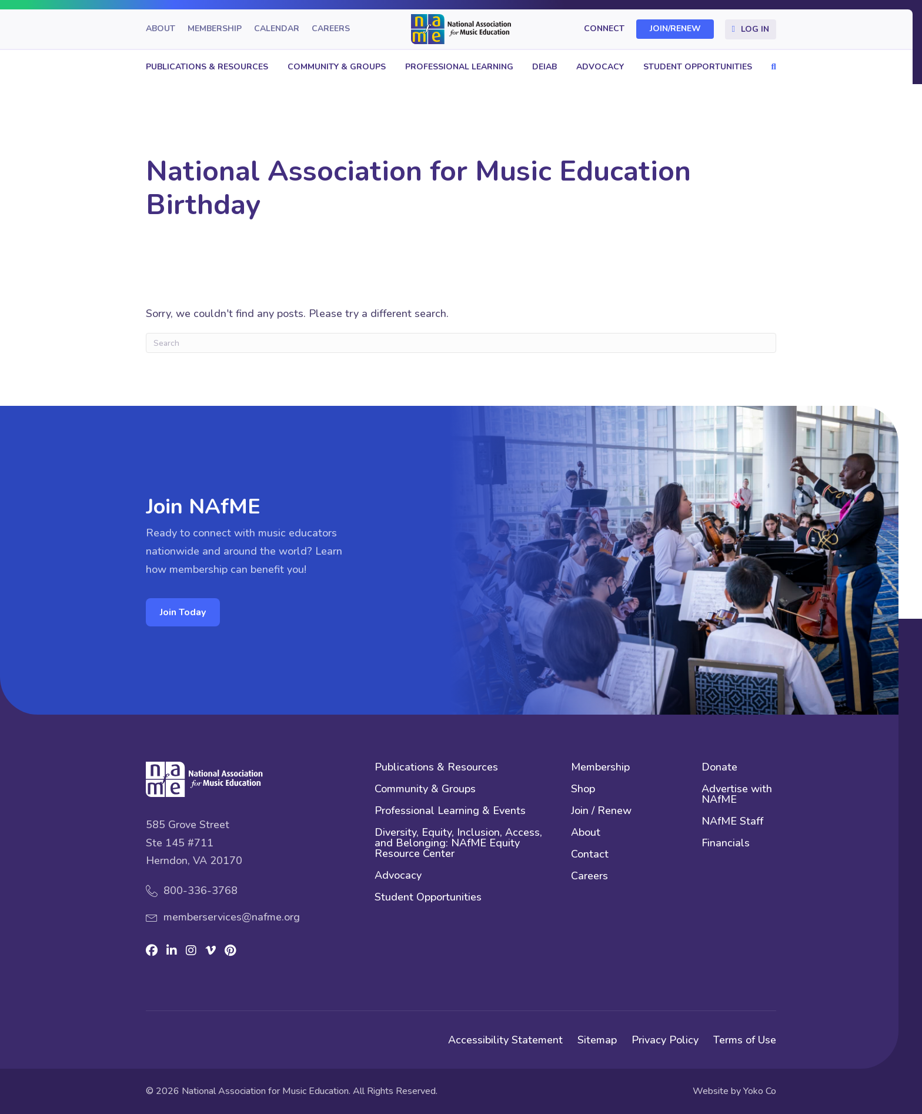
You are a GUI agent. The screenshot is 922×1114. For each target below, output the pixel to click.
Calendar (276, 29)
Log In (755, 29)
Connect (604, 29)
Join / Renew (601, 811)
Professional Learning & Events (450, 811)
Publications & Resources (207, 66)
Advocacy (600, 66)
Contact (590, 855)
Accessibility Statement (505, 1040)
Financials (725, 844)
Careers (331, 29)
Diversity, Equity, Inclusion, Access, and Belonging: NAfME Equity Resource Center (458, 843)
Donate (719, 768)
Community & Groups (337, 66)
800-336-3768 (200, 890)
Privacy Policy (665, 1040)
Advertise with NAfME (736, 794)
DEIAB (544, 66)
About (160, 29)
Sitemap (597, 1040)
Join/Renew (675, 29)
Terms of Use (744, 1040)
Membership (215, 29)
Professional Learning (459, 66)
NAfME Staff (732, 822)
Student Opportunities (697, 66)
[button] (771, 67)
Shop (583, 789)
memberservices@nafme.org (231, 917)
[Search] (461, 343)
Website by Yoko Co (734, 1091)
